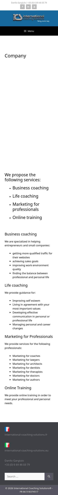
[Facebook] (22, 6)
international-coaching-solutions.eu (26, 450)
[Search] (49, 476)
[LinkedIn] (28, 6)
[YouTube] (34, 6)
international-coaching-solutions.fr (26, 434)
